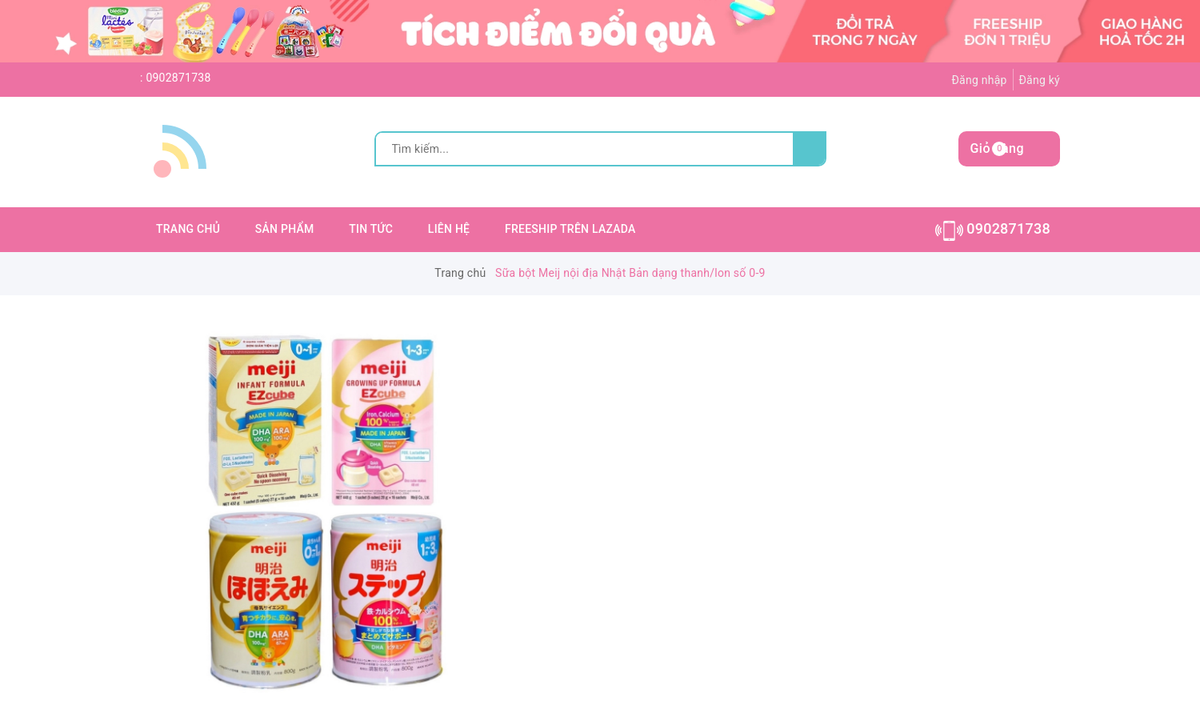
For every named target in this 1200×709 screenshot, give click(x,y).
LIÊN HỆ (449, 228)
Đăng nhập (978, 80)
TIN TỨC (371, 228)
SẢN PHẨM (284, 228)
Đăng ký (1039, 80)
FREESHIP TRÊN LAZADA (570, 228)
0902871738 (178, 77)
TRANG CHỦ (188, 228)
